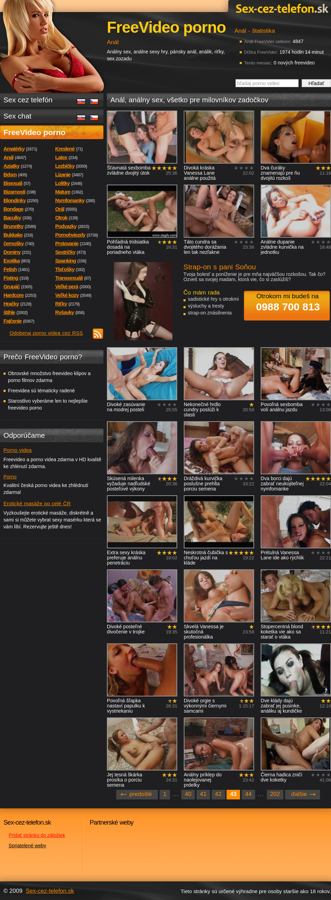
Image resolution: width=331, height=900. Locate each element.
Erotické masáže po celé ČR (37, 503)
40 (188, 794)
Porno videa (17, 450)
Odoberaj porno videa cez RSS (46, 333)
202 (275, 794)
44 (248, 794)
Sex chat (17, 116)
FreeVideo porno (34, 132)
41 (203, 794)
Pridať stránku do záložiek (37, 835)
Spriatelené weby (27, 845)
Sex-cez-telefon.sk (281, 8)
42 (218, 794)
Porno (10, 476)
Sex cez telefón (27, 100)
